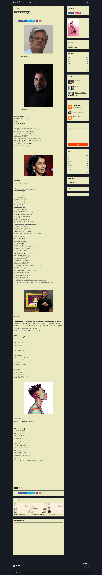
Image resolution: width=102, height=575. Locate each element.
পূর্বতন (62, 557)
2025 (78, 57)
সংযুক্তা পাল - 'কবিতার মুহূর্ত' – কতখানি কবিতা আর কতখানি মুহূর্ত (81, 94)
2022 (78, 64)
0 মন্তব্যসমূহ (23, 16)
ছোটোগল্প (78, 166)
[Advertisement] (38, 475)
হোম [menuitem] (24, 2)
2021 (78, 66)
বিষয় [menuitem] (41, 2)
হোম (15, 8)
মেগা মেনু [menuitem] (29, 2)
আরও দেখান (61, 500)
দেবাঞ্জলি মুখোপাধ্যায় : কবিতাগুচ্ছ (37, 514)
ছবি (78, 164)
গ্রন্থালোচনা (78, 161)
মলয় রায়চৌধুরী (25, 487)
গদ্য (78, 157)
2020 (78, 68)
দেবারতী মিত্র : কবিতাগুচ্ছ (19, 514)
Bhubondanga (22, 573)
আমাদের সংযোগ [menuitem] (48, 2)
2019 (78, 70)
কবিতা (18, 8)
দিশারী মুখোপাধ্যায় (76, 116)
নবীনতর (15, 557)
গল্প (78, 159)
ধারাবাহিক (78, 168)
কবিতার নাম (77, 80)
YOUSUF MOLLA (77, 105)
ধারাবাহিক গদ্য (78, 170)
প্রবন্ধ (78, 172)
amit (74, 111)
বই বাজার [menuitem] (36, 2)
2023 (78, 61)
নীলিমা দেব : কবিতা (51, 514)
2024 (78, 59)
